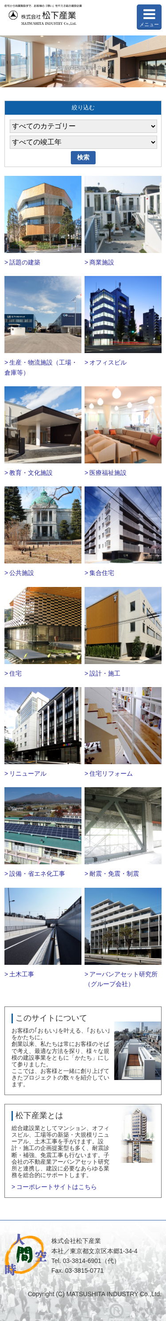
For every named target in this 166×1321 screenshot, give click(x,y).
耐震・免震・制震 (114, 873)
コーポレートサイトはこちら (56, 1186)
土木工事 (21, 974)
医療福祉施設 (108, 472)
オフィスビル (108, 362)
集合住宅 (101, 572)
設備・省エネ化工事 (37, 873)
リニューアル (27, 773)
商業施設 (101, 262)
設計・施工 (104, 673)
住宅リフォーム (111, 773)
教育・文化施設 (31, 472)
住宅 (15, 673)
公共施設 (21, 572)
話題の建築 (24, 262)
